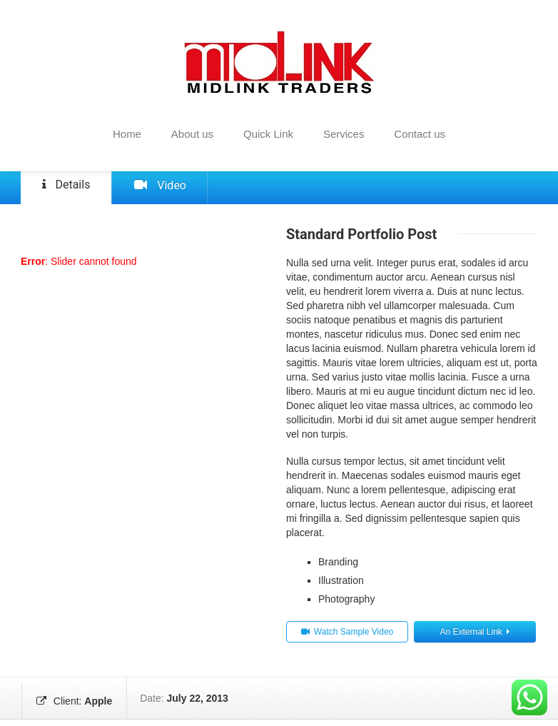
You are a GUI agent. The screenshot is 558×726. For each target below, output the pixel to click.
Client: (73, 704)
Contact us (419, 134)
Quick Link (268, 134)
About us (192, 134)
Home (127, 134)
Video (139, 190)
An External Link (474, 638)
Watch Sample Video (347, 638)
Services (344, 134)
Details (59, 188)
